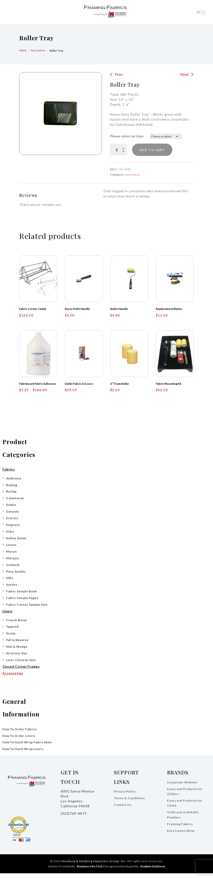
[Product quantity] (118, 149)
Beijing (11, 489)
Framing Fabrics (180, 828)
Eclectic (12, 523)
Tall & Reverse (18, 644)
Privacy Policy (125, 796)
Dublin (11, 509)
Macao (11, 556)
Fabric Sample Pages (23, 602)
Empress (13, 529)
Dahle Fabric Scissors (79, 383)
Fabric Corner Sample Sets (28, 609)
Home (23, 50)
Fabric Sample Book (22, 596)
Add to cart (156, 150)
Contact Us (123, 809)
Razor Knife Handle (78, 309)
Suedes (12, 589)
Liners (8, 616)
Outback (13, 569)
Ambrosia (14, 483)
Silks (10, 582)
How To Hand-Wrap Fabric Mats (29, 747)
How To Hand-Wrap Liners (24, 753)
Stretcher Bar (17, 658)
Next (184, 74)
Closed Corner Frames (22, 671)
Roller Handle (119, 309)
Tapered (13, 631)
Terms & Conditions (130, 803)
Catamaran (15, 503)
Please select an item (126, 136)
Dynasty (13, 516)
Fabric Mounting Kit (169, 383)
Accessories (39, 50)
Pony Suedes (16, 576)
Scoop (11, 638)
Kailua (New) (16, 543)
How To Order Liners (19, 740)
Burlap (11, 496)
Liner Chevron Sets (21, 664)
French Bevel (16, 624)
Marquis (13, 562)
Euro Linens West (181, 835)
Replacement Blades (169, 309)
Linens (11, 549)
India (10, 536)
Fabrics (9, 474)
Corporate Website (183, 787)
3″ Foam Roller (120, 383)
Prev (119, 74)
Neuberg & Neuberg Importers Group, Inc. (94, 866)
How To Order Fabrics (20, 733)
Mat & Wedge (17, 651)
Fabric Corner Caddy (33, 309)
